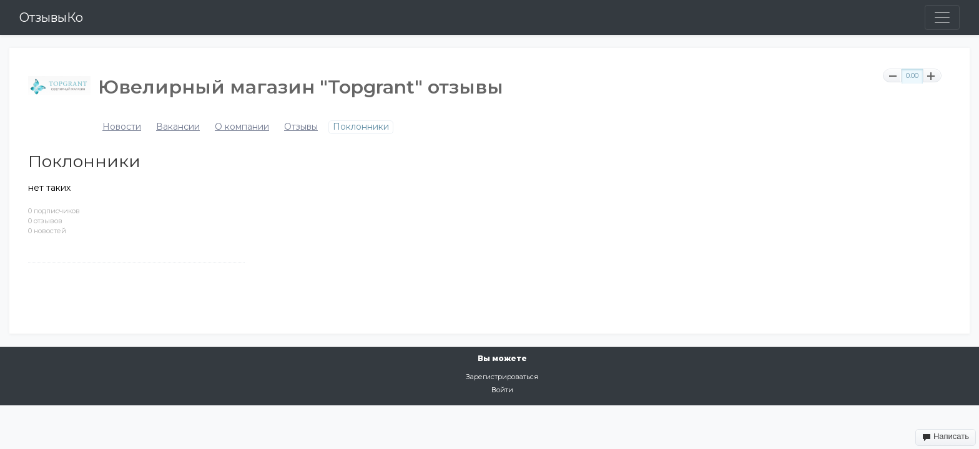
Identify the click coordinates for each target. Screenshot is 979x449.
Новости (121, 127)
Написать (945, 437)
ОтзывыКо (51, 17)
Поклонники (361, 127)
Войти (502, 389)
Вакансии (178, 127)
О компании (242, 127)
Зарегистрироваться (502, 376)
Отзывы (301, 127)
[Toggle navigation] (942, 17)
